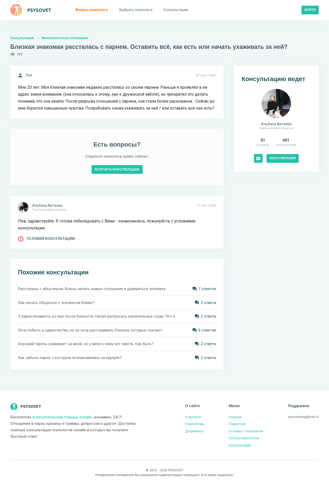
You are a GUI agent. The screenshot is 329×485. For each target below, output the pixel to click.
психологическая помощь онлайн (62, 417)
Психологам (194, 424)
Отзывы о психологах (246, 431)
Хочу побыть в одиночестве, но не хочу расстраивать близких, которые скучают (90, 330)
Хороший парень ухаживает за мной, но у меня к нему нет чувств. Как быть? (86, 344)
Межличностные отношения (65, 38)
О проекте (193, 417)
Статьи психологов (244, 438)
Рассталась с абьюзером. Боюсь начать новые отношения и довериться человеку (92, 288)
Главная (235, 417)
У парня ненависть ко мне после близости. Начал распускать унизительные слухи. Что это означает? (97, 316)
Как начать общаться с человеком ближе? (56, 302)
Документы (194, 431)
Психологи (237, 424)
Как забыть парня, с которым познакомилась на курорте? (70, 357)
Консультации (22, 38)
